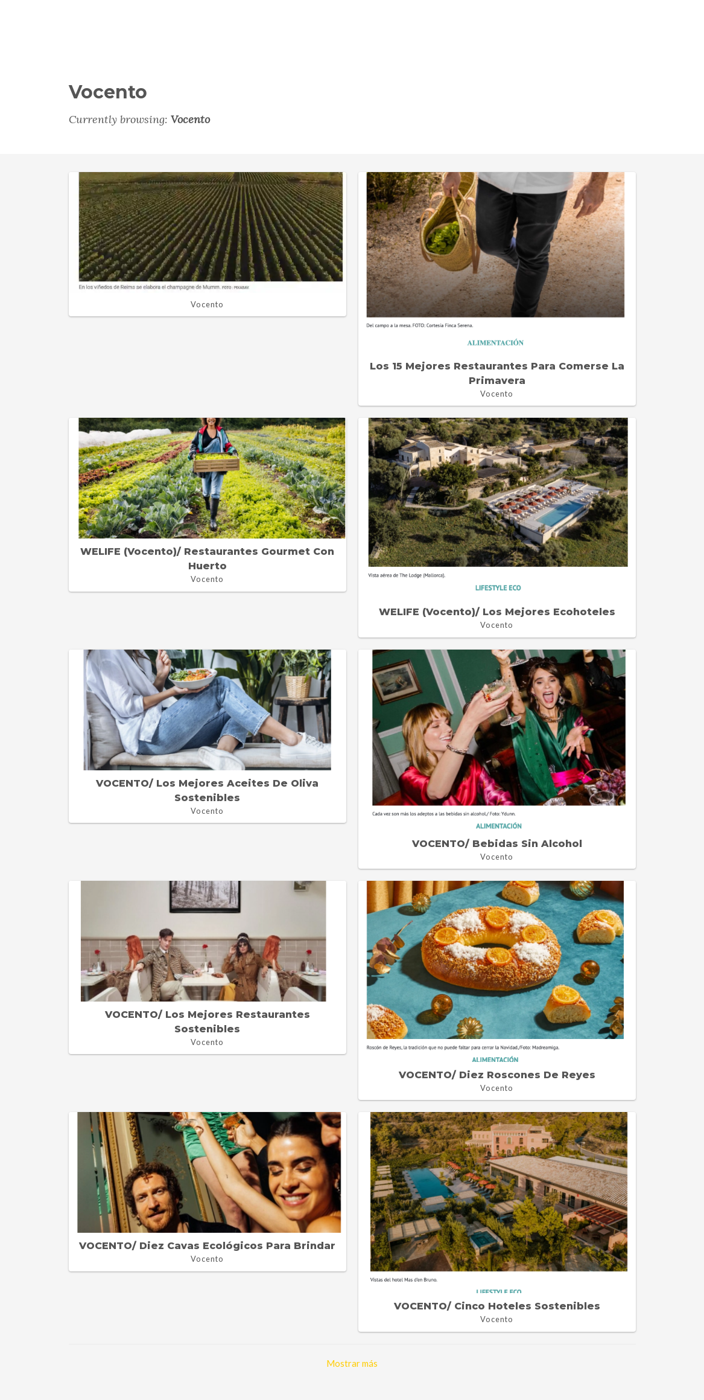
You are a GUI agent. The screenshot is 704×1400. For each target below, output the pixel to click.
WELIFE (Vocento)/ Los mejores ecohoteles (497, 612)
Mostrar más (352, 1363)
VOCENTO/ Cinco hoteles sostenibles (497, 1306)
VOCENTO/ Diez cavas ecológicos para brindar (207, 1245)
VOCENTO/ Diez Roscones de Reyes (497, 1075)
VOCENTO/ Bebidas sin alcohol (497, 843)
